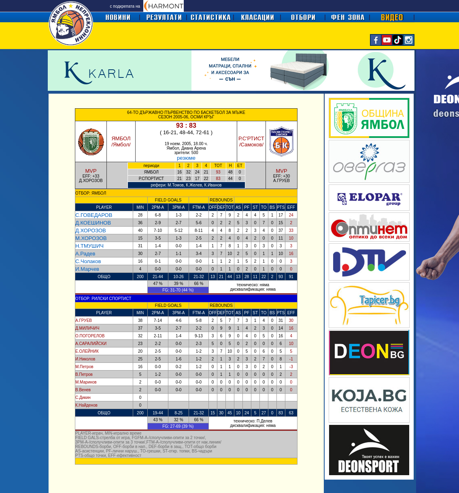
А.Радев (85, 254)
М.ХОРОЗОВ (91, 238)
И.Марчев (87, 269)
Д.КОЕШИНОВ (93, 223)
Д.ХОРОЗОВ (90, 230)
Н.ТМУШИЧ (89, 246)
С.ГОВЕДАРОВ (93, 215)
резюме (186, 158)
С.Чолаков (88, 261)
